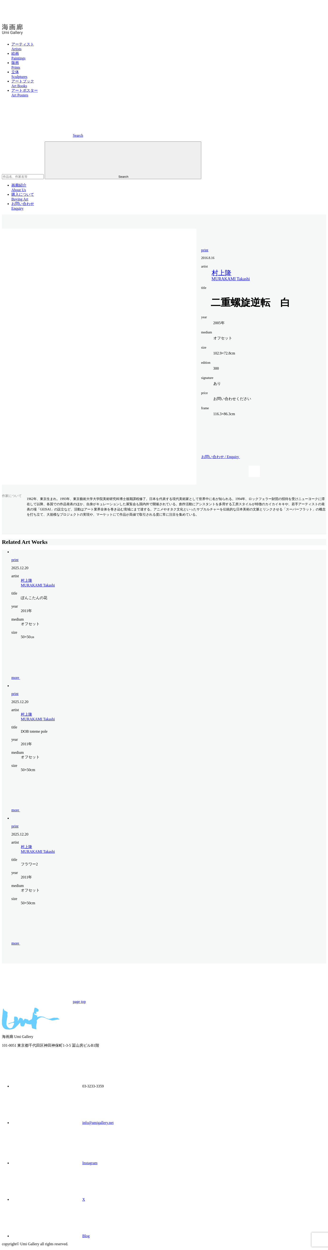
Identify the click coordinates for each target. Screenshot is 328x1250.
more (51, 678)
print (204, 250)
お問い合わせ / (256, 457)
